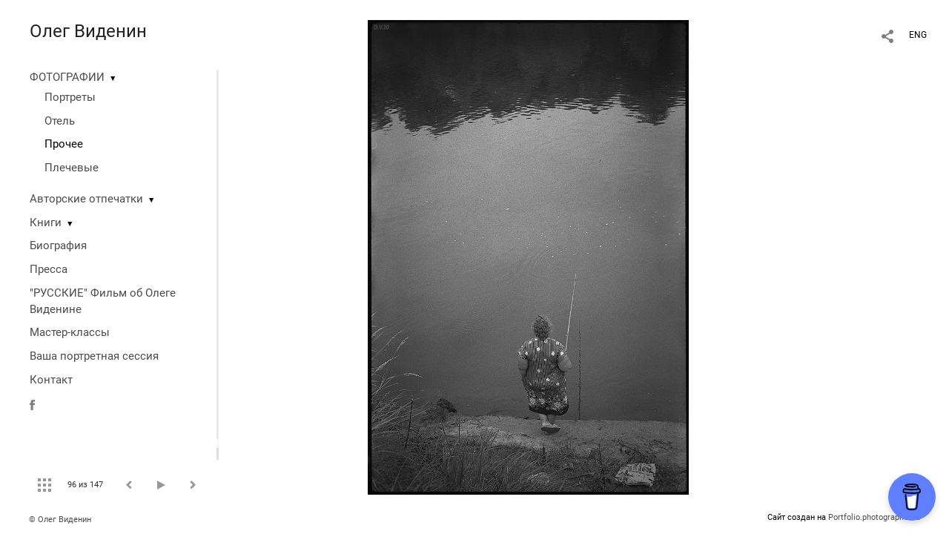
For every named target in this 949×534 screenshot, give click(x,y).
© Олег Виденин (60, 519)
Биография (58, 245)
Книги (46, 222)
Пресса (48, 269)
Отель (59, 121)
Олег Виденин (88, 31)
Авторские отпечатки (86, 198)
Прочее (63, 144)
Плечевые (71, 167)
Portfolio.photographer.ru (874, 517)
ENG (918, 35)
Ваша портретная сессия (94, 356)
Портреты (70, 97)
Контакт (51, 379)
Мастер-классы (70, 332)
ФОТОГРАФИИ (67, 77)
